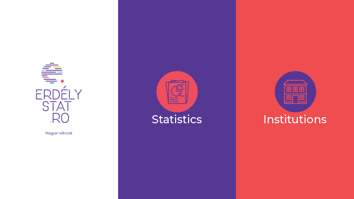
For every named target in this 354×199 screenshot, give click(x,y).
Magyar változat (58, 133)
